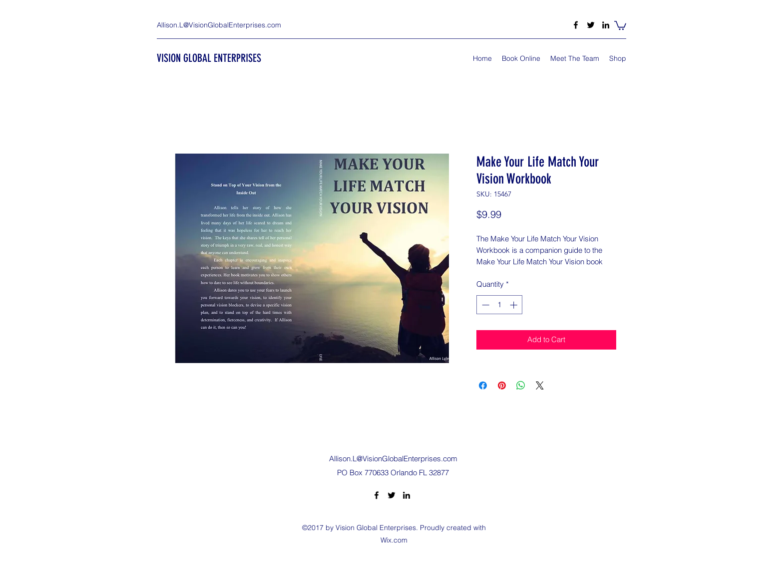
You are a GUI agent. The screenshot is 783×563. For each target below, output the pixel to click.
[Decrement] (484, 305)
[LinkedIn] (606, 25)
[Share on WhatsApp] (521, 385)
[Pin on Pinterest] (502, 385)
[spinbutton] (499, 305)
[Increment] (514, 305)
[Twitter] (591, 25)
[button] (620, 25)
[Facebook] (576, 25)
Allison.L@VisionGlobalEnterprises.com (219, 24)
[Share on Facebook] (483, 385)
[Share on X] (540, 385)
